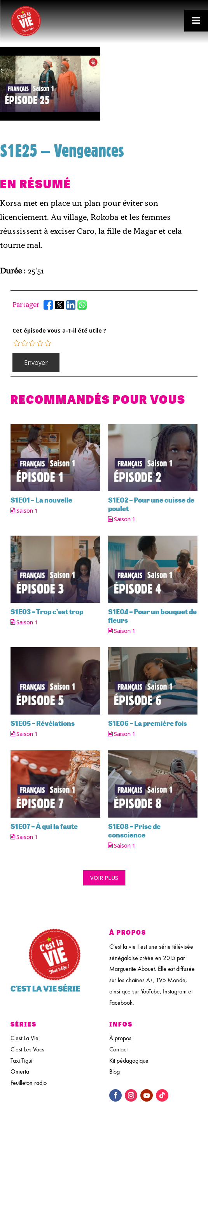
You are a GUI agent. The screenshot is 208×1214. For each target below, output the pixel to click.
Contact (118, 1049)
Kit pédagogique (129, 1060)
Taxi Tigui (21, 1060)
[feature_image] (55, 457)
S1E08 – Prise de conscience (134, 830)
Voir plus (104, 877)
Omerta (19, 1071)
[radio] (17, 343)
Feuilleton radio (28, 1083)
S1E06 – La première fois (147, 723)
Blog (114, 1071)
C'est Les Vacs (27, 1049)
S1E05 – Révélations (42, 723)
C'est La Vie (24, 1038)
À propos (120, 1038)
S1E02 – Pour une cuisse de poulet (151, 504)
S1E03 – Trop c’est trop (46, 611)
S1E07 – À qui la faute (44, 826)
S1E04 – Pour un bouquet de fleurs (152, 615)
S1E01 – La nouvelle (41, 500)
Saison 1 (27, 511)
